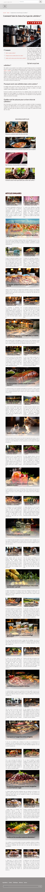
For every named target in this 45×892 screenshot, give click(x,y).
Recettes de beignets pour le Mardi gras (12, 856)
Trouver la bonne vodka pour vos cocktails (18, 535)
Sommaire (7, 50)
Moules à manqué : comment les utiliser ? (31, 303)
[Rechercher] (29, 2)
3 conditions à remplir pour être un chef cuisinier (31, 554)
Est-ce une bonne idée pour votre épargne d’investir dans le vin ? (13, 554)
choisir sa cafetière (7, 71)
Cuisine (10, 882)
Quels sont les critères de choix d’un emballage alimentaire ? (20, 635)
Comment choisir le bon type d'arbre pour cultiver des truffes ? (20, 180)
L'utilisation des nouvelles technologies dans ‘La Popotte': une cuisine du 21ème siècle (23, 336)
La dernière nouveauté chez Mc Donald (13, 755)
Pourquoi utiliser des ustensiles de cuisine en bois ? (31, 353)
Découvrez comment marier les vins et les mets (16, 134)
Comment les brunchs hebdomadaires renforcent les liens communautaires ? (13, 204)
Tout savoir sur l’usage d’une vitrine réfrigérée (20, 737)
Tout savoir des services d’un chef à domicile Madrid (31, 705)
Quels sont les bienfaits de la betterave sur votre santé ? (31, 452)
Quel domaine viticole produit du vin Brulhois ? (16, 165)
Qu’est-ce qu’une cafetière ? (11, 53)
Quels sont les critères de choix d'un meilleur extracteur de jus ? (14, 452)
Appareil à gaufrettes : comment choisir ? (13, 604)
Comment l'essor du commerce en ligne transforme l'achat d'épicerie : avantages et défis (31, 255)
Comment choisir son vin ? (31, 654)
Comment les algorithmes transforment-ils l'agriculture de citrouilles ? (22, 235)
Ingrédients (5, 882)
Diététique (15, 882)
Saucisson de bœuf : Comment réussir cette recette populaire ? (21, 384)
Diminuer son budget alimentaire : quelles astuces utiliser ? (30, 503)
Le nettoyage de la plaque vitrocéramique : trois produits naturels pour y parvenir (22, 586)
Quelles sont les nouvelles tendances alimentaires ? (21, 837)
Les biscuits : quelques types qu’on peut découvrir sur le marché (22, 285)
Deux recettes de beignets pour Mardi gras (32, 856)
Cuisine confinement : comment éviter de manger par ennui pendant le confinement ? (32, 806)
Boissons (21, 882)
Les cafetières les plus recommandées (13, 704)
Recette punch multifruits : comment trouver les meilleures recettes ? (20, 484)
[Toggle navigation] (5, 6)
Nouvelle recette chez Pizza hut (31, 755)
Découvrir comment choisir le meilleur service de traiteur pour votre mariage (32, 204)
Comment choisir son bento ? (12, 654)
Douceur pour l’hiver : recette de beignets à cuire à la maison (13, 806)
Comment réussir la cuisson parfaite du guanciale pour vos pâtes (20, 149)
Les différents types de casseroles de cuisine (13, 402)
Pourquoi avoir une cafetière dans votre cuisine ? (14, 55)
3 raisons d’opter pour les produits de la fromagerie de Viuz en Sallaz (32, 605)
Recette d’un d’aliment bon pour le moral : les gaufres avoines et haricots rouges (21, 787)
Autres (8, 13)
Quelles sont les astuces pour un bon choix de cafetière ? (16, 58)
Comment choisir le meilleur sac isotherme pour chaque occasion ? (13, 254)
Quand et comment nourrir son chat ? (17, 433)
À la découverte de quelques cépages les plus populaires (32, 403)
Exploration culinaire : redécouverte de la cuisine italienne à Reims (13, 353)
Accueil (4, 13)
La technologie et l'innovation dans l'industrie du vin (11, 304)
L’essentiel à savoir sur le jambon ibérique (18, 686)
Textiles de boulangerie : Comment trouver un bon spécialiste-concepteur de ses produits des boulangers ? (14, 504)
